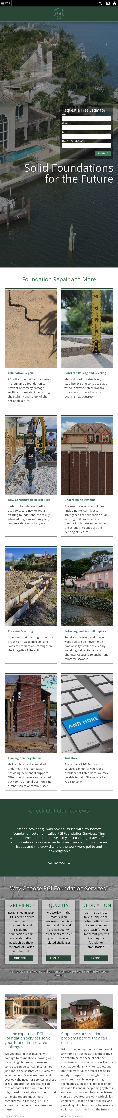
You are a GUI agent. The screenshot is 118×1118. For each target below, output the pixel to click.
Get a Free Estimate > (71, 1116)
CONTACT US (58, 958)
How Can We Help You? (72, 141)
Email (64, 132)
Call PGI (100, 3)
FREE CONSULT (96, 958)
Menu (8, 3)
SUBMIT (103, 153)
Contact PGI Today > (14, 1116)
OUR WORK (21, 958)
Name (65, 114)
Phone (65, 123)
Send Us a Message (107, 3)
